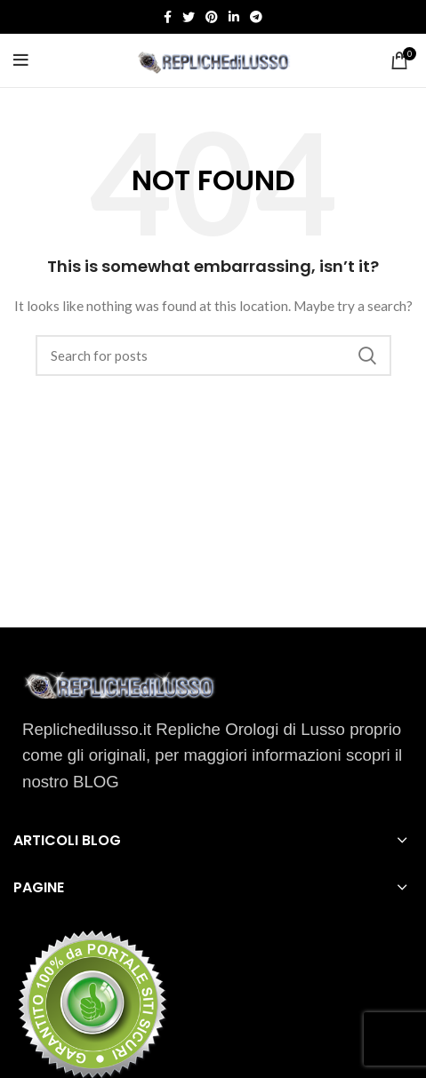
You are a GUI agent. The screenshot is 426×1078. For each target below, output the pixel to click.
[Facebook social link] (167, 16)
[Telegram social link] (256, 16)
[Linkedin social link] (234, 16)
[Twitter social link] (188, 16)
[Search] (213, 355)
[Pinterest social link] (211, 16)
